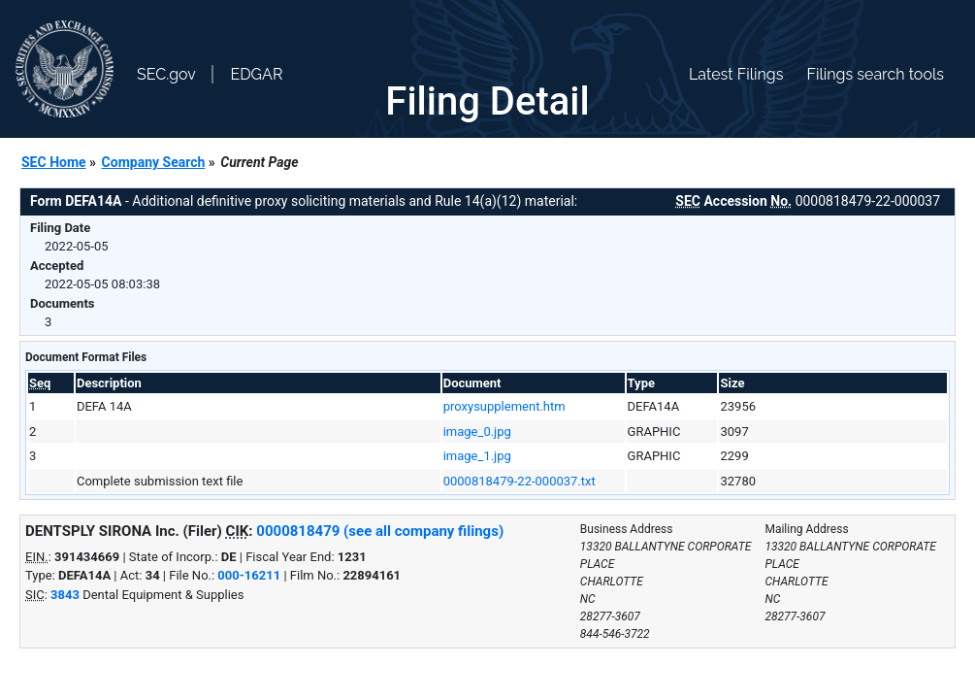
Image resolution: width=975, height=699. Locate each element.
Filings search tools (875, 74)
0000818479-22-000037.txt (519, 481)
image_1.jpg (477, 456)
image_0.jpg (477, 431)
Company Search (154, 162)
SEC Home (53, 162)
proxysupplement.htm (504, 406)
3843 (65, 594)
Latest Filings (736, 74)
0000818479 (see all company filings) (380, 531)
